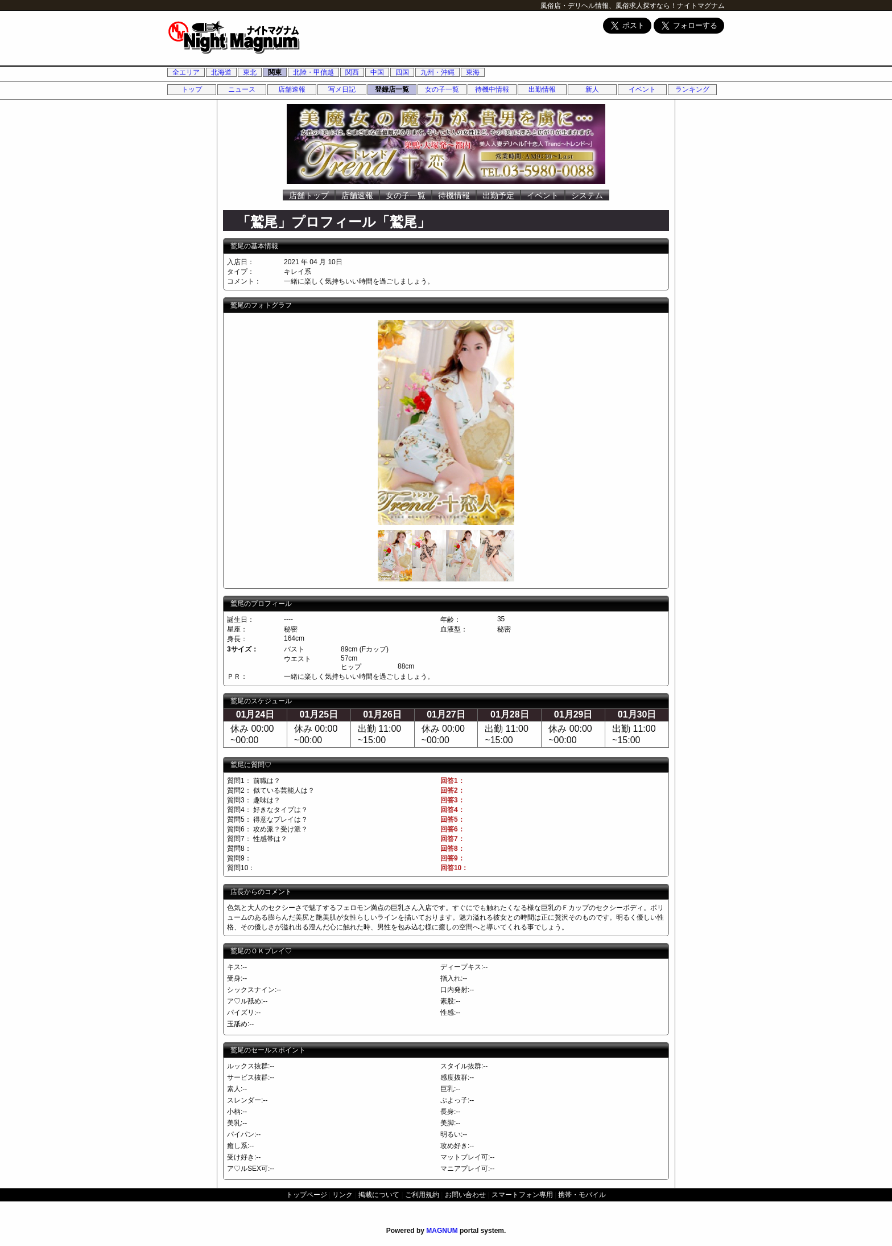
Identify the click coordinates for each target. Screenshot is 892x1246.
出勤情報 (542, 89)
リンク (342, 1195)
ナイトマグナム (701, 6)
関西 (352, 72)
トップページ (306, 1195)
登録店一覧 (392, 89)
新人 (592, 89)
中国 (377, 72)
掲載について (378, 1195)
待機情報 (454, 195)
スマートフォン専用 (522, 1195)
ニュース (241, 89)
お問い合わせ (465, 1195)
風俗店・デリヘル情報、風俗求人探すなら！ (608, 6)
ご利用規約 (422, 1195)
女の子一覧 (442, 89)
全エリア (186, 72)
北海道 (221, 72)
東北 (250, 72)
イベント (642, 89)
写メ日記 (342, 89)
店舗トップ (309, 195)
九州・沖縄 (437, 72)
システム (587, 195)
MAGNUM (441, 1231)
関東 (275, 72)
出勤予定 (498, 195)
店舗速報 (291, 89)
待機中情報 (492, 89)
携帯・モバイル (582, 1195)
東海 (473, 72)
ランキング (692, 89)
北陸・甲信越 (313, 72)
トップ (191, 89)
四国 (402, 72)
